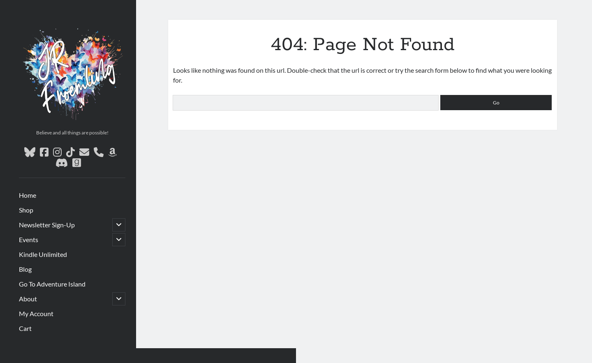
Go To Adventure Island (52, 284)
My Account (36, 313)
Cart (25, 328)
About (28, 299)
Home (27, 195)
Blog (25, 269)
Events (28, 239)
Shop (26, 210)
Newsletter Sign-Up (47, 225)
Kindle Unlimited (43, 254)
